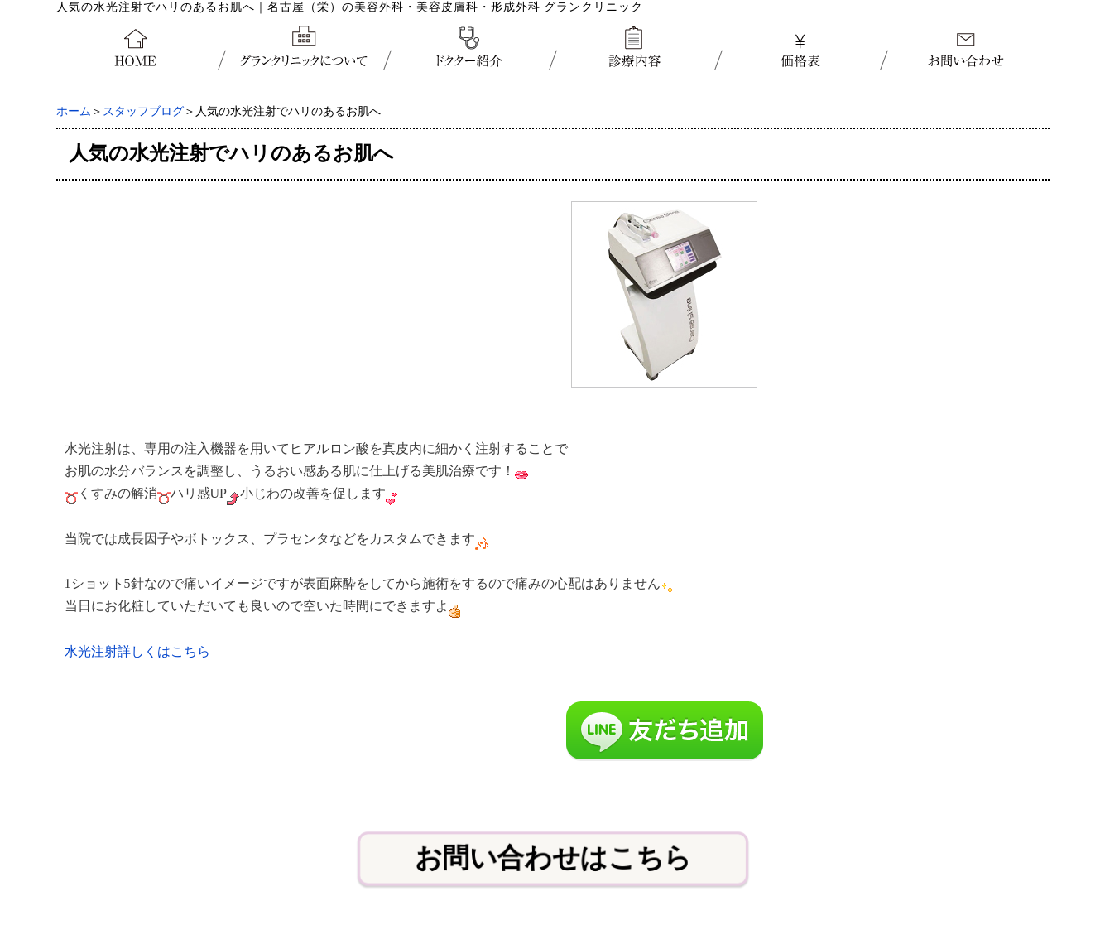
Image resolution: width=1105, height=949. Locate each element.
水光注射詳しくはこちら (137, 651)
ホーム (73, 111)
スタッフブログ (143, 111)
